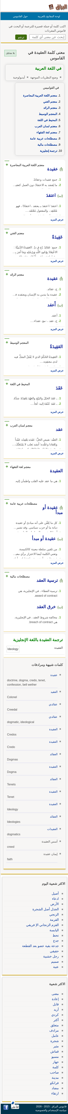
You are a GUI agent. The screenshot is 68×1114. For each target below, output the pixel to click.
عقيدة (53, 675)
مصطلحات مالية (47, 144)
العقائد (53, 754)
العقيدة (53, 729)
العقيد (53, 691)
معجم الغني (50, 101)
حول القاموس (20, 16)
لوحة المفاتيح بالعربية (48, 16)
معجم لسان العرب (45, 126)
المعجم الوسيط (47, 114)
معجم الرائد (50, 107)
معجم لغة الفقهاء (46, 132)
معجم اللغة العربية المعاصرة (39, 95)
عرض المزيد (56, 219)
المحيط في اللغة (47, 120)
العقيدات (52, 829)
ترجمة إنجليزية (48, 150)
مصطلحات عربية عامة (43, 138)
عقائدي (52, 704)
